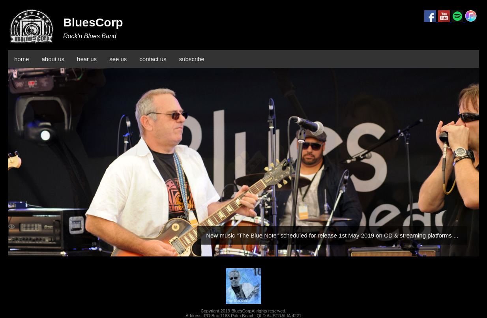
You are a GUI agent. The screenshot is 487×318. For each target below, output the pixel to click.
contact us (152, 59)
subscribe (191, 59)
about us (53, 59)
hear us (87, 59)
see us (118, 59)
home (21, 59)
